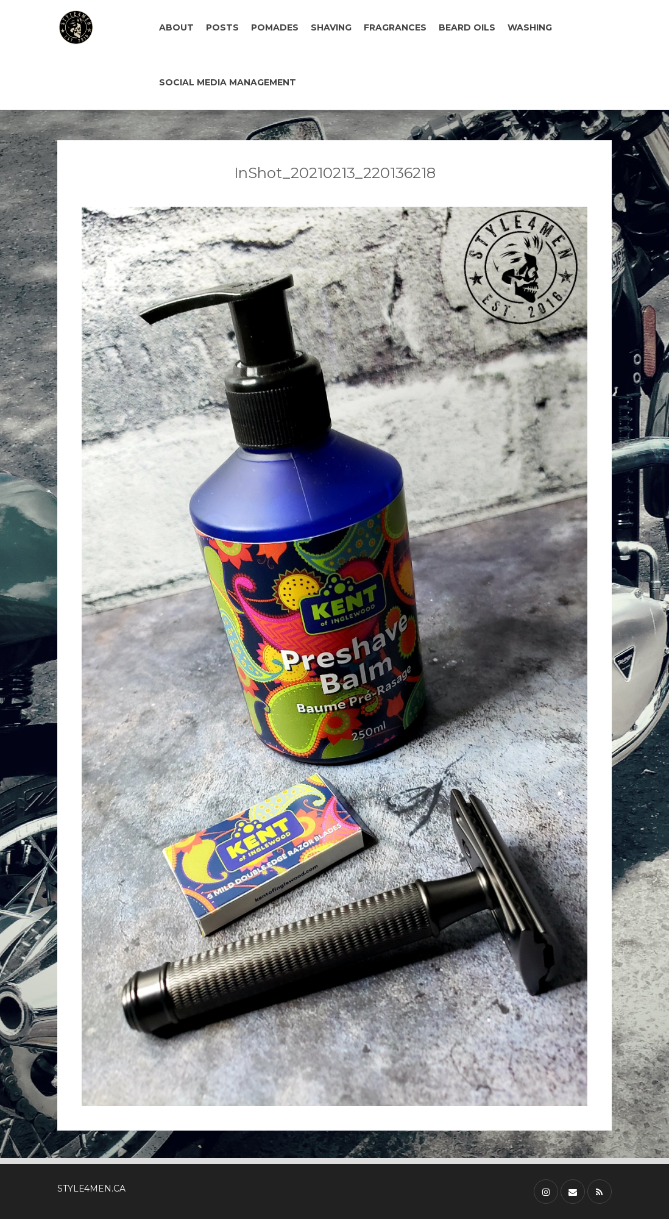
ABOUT (176, 27)
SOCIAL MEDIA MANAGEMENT (227, 82)
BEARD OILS (467, 27)
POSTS (222, 27)
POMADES (275, 27)
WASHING (530, 27)
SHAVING (331, 27)
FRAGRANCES (395, 27)
